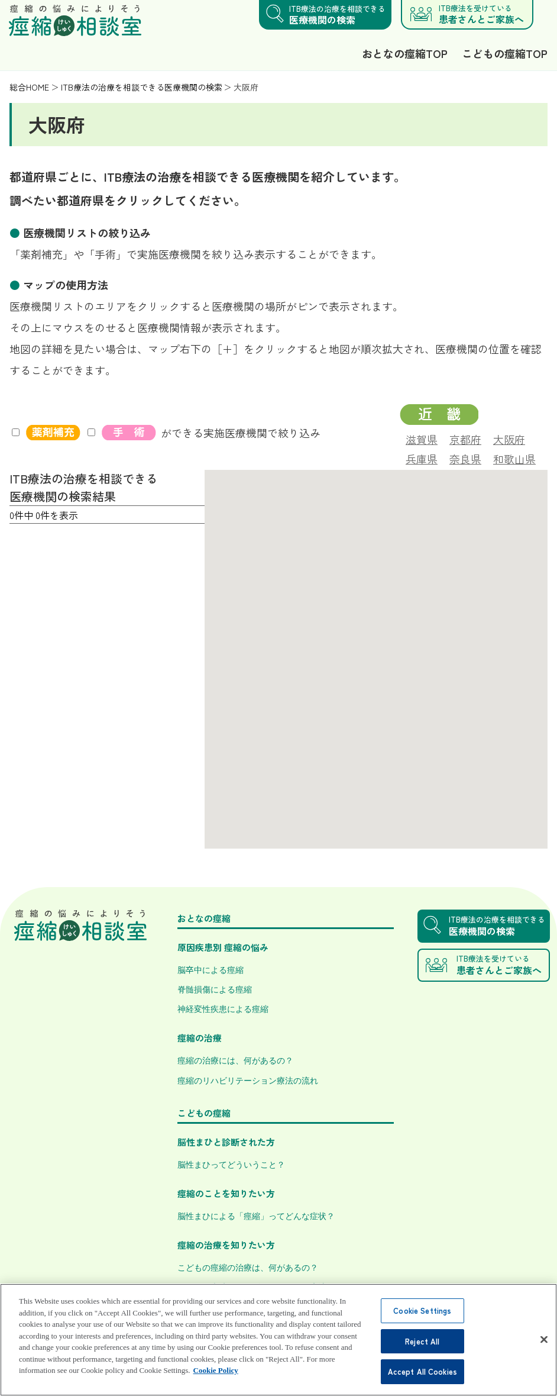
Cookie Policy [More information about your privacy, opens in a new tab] (215, 1383)
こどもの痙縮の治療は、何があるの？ (247, 1267)
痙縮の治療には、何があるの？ (235, 1060)
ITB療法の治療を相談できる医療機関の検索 (141, 87)
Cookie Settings (422, 1324)
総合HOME (29, 87)
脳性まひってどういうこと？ (231, 1164)
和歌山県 (514, 457)
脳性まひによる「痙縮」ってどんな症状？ (256, 1215)
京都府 (465, 437)
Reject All (422, 1354)
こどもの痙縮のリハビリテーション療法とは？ (264, 1286)
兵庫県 (422, 457)
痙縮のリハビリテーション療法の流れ (247, 1080)
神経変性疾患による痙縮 (222, 1008)
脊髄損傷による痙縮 (214, 989)
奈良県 (465, 457)
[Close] (544, 1353)
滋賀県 (422, 437)
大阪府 (509, 437)
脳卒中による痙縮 (210, 969)
